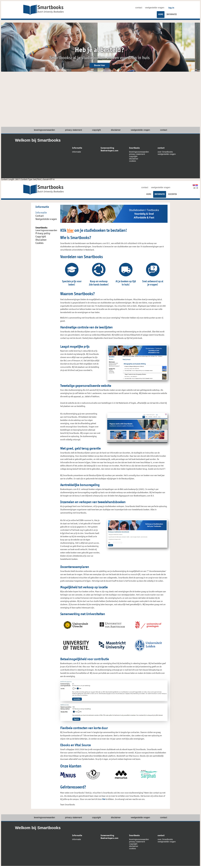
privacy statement (73, 130)
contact (138, 7)
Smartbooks (134, 148)
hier (70, 231)
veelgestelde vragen (154, 7)
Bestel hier (99, 65)
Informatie (77, 148)
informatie (76, 152)
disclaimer (116, 130)
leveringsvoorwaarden (44, 130)
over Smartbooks (165, 152)
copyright (96, 130)
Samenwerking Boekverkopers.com (109, 149)
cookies (132, 161)
